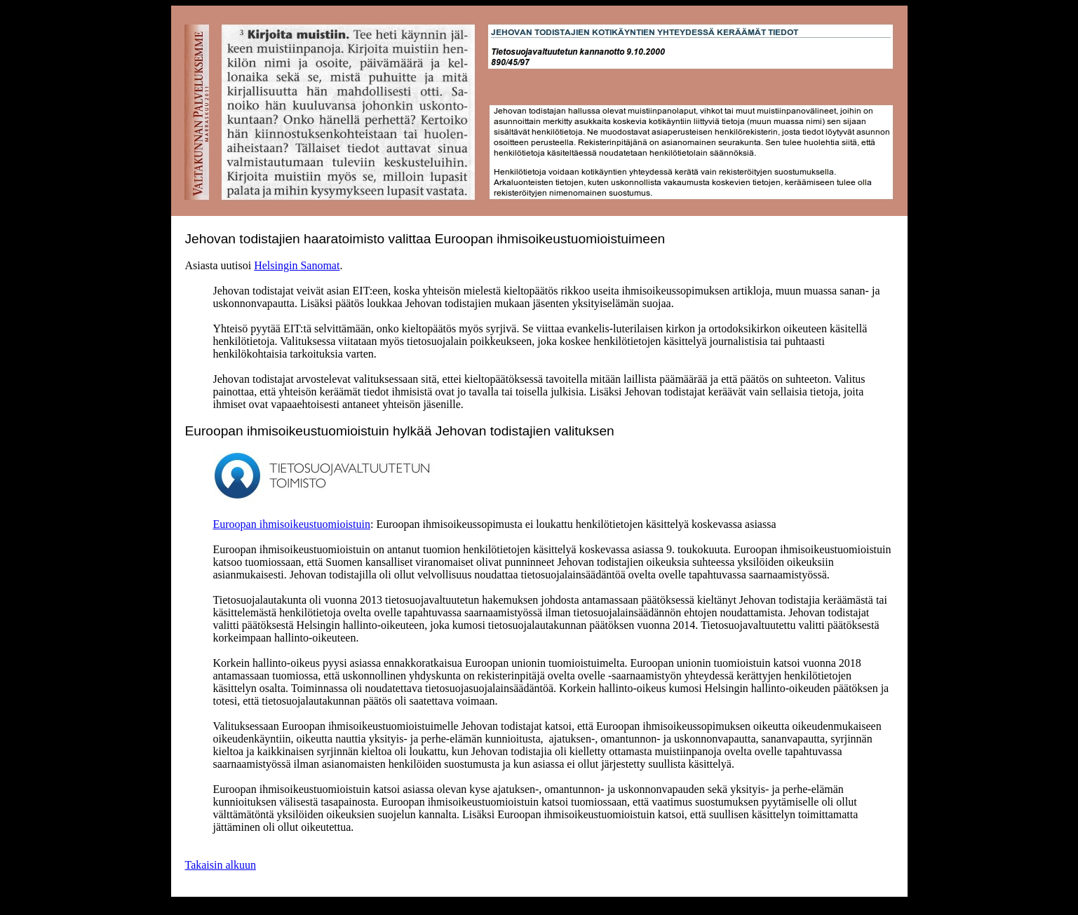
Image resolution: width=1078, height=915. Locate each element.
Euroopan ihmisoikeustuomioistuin (291, 524)
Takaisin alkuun (221, 865)
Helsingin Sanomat (296, 265)
